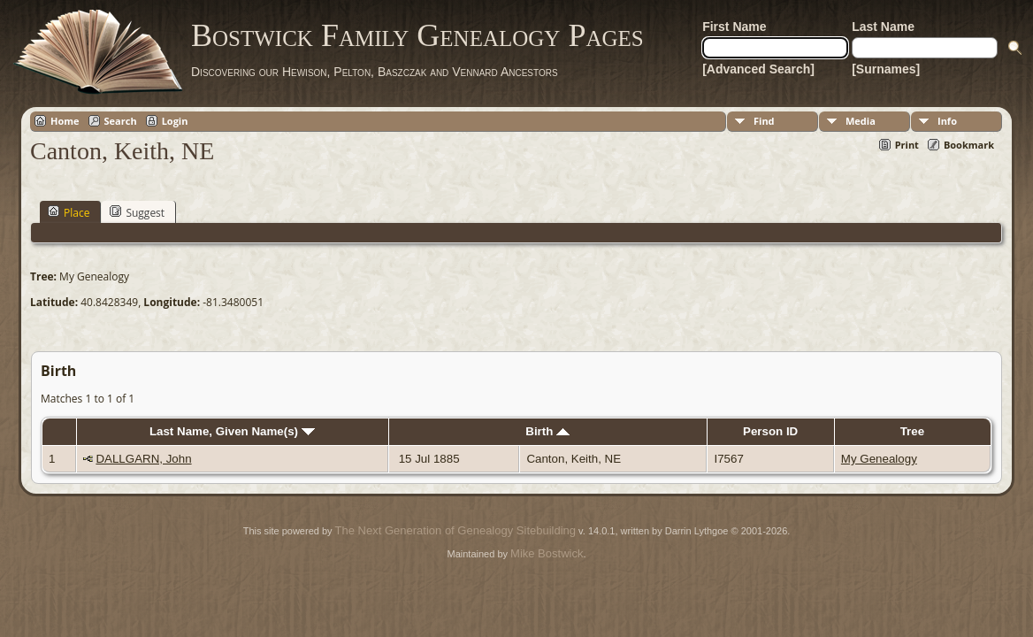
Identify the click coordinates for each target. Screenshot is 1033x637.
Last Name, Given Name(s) (232, 431)
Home (65, 120)
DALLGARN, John (143, 458)
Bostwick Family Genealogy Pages (417, 35)
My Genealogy (879, 458)
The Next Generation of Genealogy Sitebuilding (455, 530)
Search (120, 120)
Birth (547, 431)
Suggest (137, 212)
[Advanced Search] (758, 69)
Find (764, 120)
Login (175, 120)
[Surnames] (886, 69)
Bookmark (969, 144)
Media (861, 120)
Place (68, 212)
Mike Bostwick (546, 553)
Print (907, 144)
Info (947, 120)
